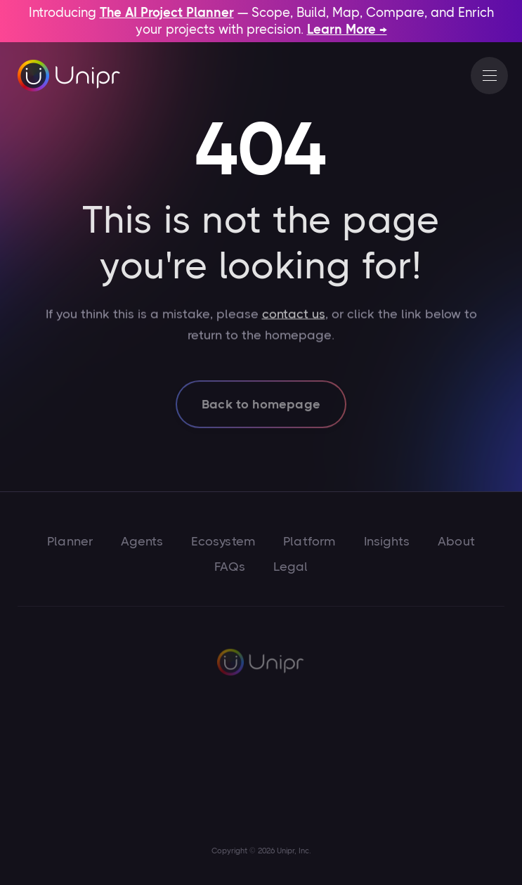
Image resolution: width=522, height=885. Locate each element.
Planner (70, 541)
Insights (387, 541)
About (456, 541)
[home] (70, 75)
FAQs (230, 567)
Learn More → (347, 29)
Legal (290, 567)
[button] (489, 75)
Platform (309, 541)
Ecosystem (223, 541)
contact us (293, 322)
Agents (142, 541)
